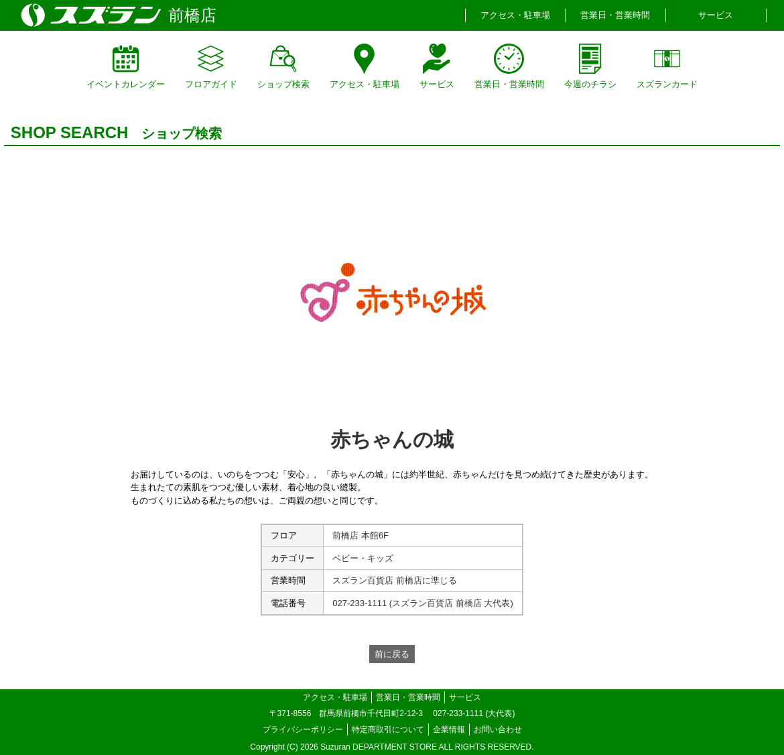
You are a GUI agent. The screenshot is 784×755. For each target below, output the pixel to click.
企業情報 (449, 729)
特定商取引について (388, 729)
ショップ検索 (283, 66)
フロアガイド (211, 66)
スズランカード (667, 66)
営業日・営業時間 (615, 15)
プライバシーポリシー (303, 729)
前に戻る (392, 654)
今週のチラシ (590, 66)
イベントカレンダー (125, 66)
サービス (715, 15)
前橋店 (192, 15)
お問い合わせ (498, 729)
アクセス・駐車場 (515, 15)
